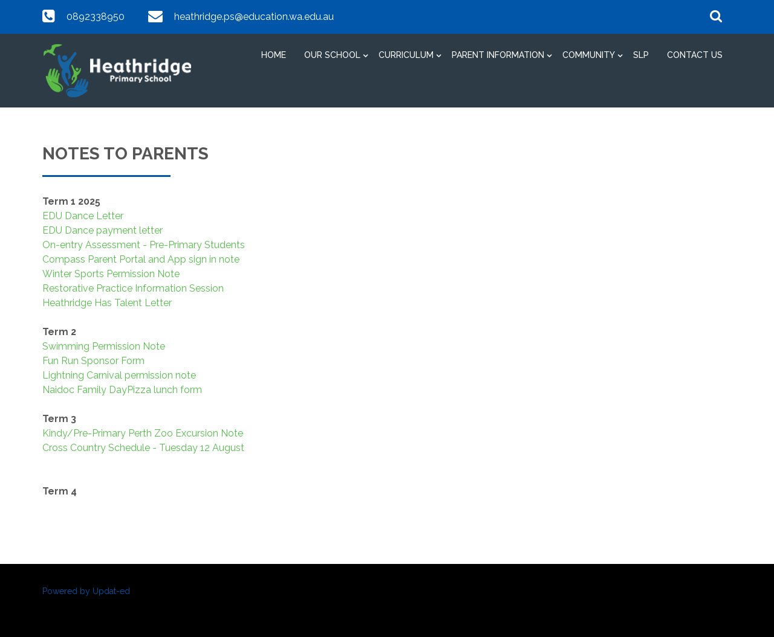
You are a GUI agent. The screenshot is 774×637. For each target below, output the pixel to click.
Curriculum (406, 55)
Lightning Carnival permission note (119, 375)
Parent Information (498, 55)
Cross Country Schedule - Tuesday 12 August (143, 447)
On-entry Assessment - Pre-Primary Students (143, 245)
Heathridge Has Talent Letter (107, 303)
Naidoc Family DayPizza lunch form (122, 389)
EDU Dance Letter (82, 216)
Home (273, 55)
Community (588, 55)
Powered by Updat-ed (86, 591)
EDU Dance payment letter (102, 230)
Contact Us (695, 55)
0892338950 (96, 16)
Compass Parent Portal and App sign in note (140, 259)
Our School (332, 55)
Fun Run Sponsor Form (93, 361)
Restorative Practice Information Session (133, 288)
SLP (641, 55)
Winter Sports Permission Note (111, 274)
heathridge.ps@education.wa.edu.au (254, 16)
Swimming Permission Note (103, 346)
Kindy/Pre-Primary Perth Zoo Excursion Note (142, 433)
